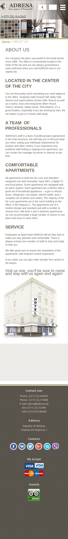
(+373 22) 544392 (13, 16)
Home (6, 41)
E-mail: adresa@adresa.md (34, 403)
